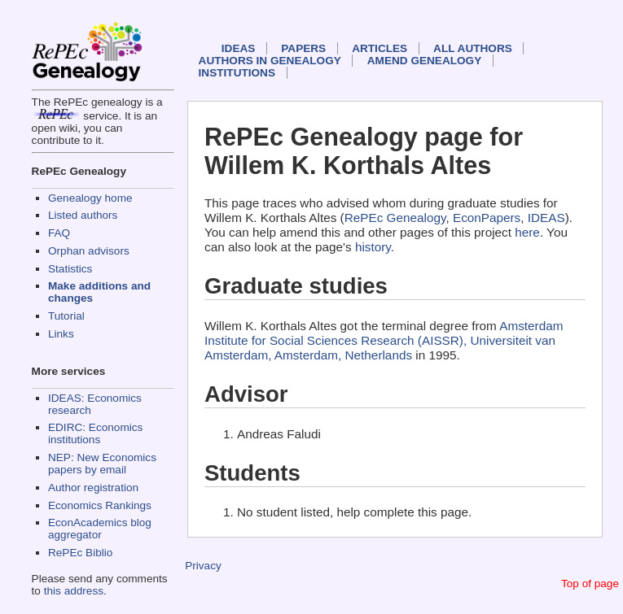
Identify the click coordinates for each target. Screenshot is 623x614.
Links (61, 334)
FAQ (59, 233)
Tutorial (66, 316)
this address (73, 591)
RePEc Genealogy (395, 217)
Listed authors (82, 215)
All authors (472, 48)
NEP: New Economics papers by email (102, 463)
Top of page (590, 583)
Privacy (203, 566)
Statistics (70, 269)
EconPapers (486, 217)
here (527, 232)
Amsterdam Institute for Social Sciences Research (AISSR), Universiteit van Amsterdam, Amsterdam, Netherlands (383, 340)
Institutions (237, 73)
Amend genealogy (424, 60)
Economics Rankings (99, 505)
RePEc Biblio (80, 553)
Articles (379, 48)
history (373, 247)
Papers (303, 48)
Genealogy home (90, 198)
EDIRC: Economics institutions (95, 433)
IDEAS (239, 48)
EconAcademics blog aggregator (99, 528)
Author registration (93, 487)
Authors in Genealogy (270, 60)
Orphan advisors (88, 251)
